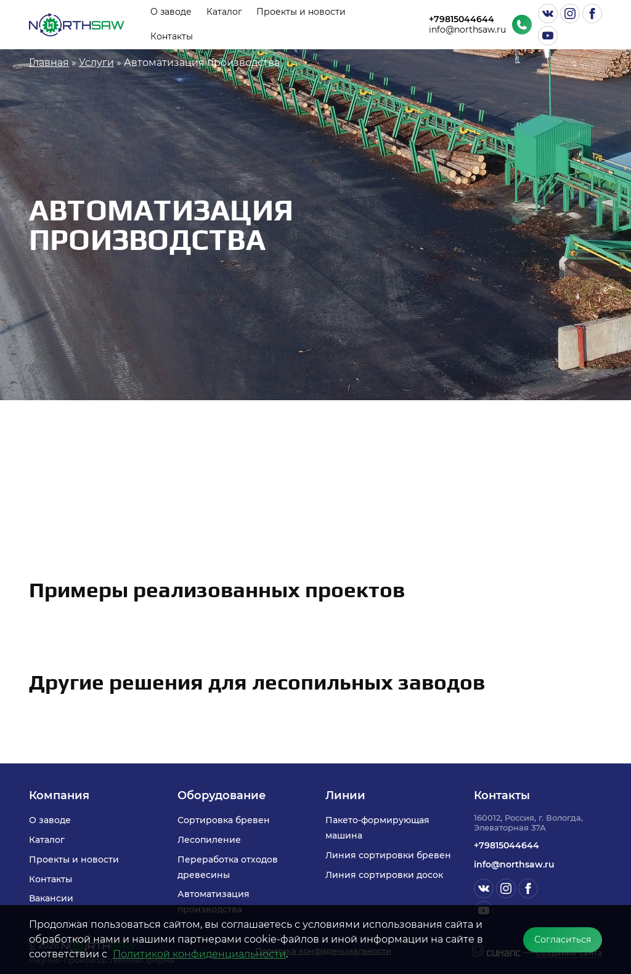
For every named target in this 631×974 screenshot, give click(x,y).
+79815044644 (461, 20)
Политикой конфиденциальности (199, 954)
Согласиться (562, 939)
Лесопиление (209, 839)
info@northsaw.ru (467, 29)
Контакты (171, 36)
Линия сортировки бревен (388, 855)
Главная (49, 62)
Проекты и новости (301, 11)
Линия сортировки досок (384, 874)
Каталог (224, 11)
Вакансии (51, 898)
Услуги (96, 62)
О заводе (171, 11)
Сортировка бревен (223, 820)
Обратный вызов (522, 25)
